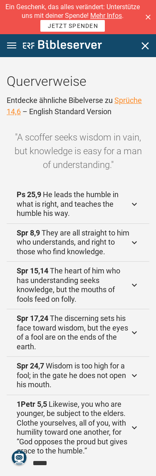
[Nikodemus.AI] (19, 457)
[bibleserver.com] (62, 46)
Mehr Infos (106, 16)
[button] (148, 17)
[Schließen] (145, 46)
